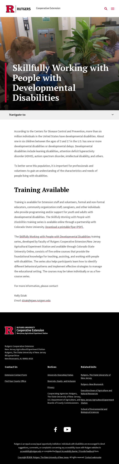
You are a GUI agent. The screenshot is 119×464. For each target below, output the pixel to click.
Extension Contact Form (16, 374)
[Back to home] (25, 331)
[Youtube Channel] (67, 429)
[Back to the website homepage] (18, 9)
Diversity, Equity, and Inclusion (62, 381)
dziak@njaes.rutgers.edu (36, 300)
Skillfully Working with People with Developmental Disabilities (55, 236)
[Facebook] (55, 429)
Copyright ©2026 (25, 457)
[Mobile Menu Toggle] (112, 8)
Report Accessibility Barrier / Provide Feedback (74, 451)
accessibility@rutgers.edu (30, 451)
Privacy (51, 387)
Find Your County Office (15, 381)
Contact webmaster (93, 457)
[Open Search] (105, 8)
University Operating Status (60, 374)
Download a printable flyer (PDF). (64, 227)
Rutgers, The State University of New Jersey (51, 457)
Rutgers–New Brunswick (92, 384)
